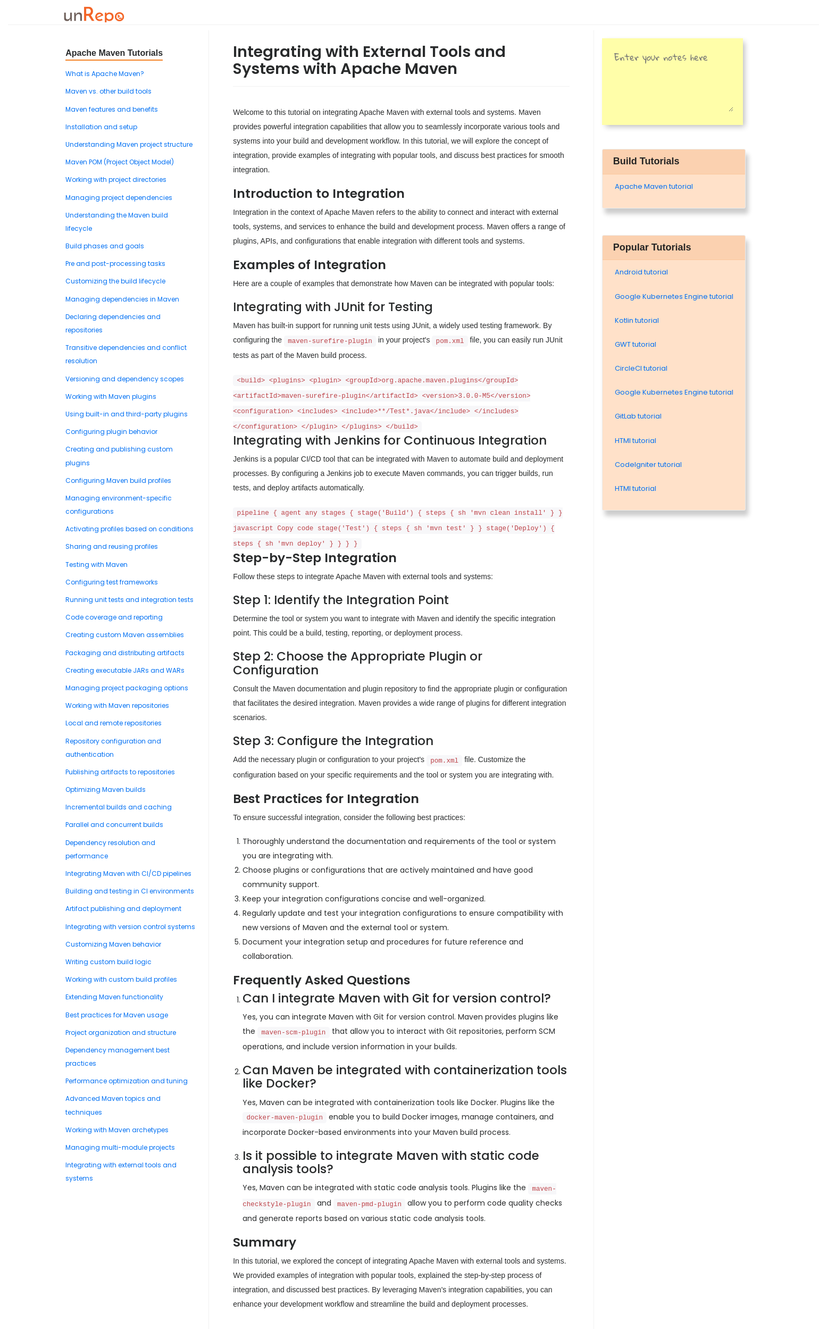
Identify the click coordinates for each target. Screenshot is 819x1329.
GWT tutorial (635, 344)
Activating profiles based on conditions (129, 528)
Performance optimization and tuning (126, 1080)
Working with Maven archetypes (117, 1129)
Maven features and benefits (111, 109)
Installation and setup (101, 126)
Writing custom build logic (108, 961)
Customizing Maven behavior (113, 944)
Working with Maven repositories (117, 705)
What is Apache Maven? (104, 73)
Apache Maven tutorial (654, 186)
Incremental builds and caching (118, 807)
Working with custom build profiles (121, 979)
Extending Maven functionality (114, 996)
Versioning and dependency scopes (124, 378)
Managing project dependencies (118, 197)
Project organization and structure (120, 1032)
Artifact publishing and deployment (123, 908)
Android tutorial (641, 272)
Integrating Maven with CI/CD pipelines (128, 873)
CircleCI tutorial (641, 368)
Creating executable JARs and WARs (125, 670)
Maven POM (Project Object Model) (119, 161)
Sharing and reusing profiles (111, 546)
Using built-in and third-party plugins (126, 414)
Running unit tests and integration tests (129, 599)
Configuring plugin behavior (111, 431)
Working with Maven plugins (110, 396)
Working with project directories (115, 179)
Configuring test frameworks (111, 582)
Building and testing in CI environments (129, 891)
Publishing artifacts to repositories (120, 771)
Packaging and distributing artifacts (125, 652)
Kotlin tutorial (637, 320)
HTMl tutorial (635, 441)
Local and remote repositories (113, 723)
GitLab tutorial (638, 416)
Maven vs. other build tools (108, 91)
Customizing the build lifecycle (115, 281)
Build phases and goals (104, 245)
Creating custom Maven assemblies (124, 634)
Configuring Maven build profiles (118, 480)
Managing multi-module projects (120, 1147)
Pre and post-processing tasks (115, 263)
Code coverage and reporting (114, 617)
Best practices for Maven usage (116, 1014)
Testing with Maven (96, 564)
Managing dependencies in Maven (122, 299)
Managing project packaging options (126, 687)
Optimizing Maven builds (105, 789)
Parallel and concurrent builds (114, 824)
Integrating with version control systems (130, 926)
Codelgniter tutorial (648, 464)
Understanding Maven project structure (129, 144)
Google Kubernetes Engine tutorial (674, 296)
